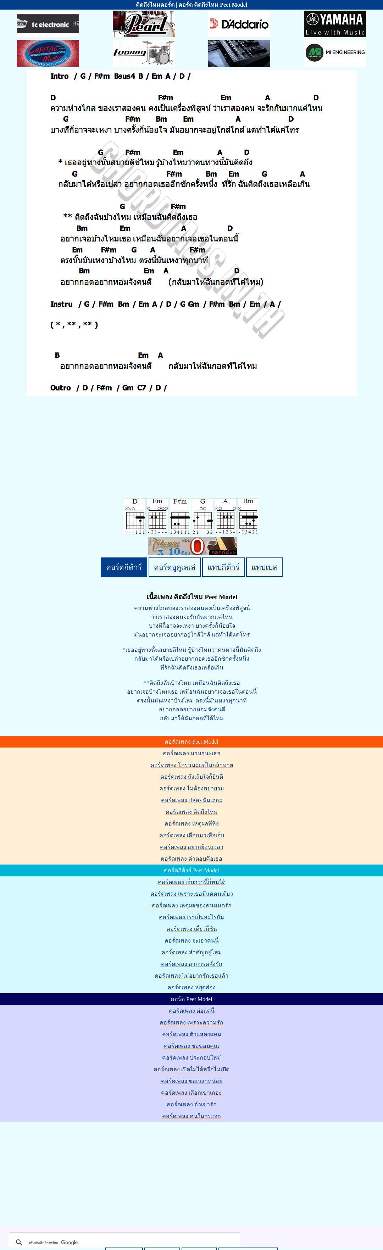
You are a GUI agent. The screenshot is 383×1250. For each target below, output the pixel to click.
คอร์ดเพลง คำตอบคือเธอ (191, 859)
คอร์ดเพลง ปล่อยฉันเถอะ (191, 800)
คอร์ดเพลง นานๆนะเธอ (192, 753)
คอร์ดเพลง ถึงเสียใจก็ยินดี (191, 777)
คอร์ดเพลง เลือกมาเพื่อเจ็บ (191, 835)
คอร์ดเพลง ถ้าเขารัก (192, 1104)
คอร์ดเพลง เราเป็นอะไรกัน (191, 917)
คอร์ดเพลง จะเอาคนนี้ (192, 941)
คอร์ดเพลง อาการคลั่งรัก (191, 964)
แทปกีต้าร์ (223, 567)
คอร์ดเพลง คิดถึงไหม (192, 812)
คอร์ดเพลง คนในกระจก (191, 1116)
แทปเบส (264, 567)
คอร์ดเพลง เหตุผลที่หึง (192, 824)
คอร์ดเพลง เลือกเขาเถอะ (191, 1093)
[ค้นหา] (123, 1242)
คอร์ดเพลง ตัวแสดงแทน (191, 1034)
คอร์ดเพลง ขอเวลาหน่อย (191, 1081)
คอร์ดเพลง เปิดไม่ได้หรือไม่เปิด (191, 1069)
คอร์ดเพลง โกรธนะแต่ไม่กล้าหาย (191, 765)
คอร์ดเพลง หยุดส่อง (191, 987)
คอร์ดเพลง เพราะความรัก (191, 1023)
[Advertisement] (192, 1172)
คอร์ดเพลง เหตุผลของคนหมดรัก (192, 905)
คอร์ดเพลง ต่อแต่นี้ (192, 1011)
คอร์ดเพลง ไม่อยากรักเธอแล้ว (191, 976)
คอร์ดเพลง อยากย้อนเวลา (191, 847)
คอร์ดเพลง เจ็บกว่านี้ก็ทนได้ (192, 882)
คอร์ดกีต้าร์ (124, 567)
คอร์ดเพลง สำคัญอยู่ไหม (191, 952)
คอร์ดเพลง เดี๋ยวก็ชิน (191, 929)
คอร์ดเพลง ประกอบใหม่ (191, 1058)
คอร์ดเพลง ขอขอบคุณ (191, 1046)
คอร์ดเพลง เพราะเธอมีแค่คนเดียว (191, 894)
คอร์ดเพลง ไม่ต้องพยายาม (191, 788)
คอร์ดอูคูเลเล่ (174, 567)
